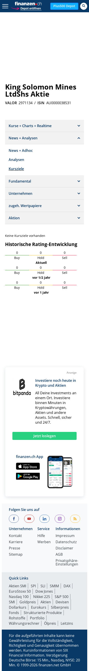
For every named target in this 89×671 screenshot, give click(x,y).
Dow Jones (44, 591)
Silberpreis (60, 607)
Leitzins (67, 623)
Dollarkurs (17, 607)
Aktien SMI (17, 586)
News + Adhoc (21, 150)
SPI (33, 586)
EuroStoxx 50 (20, 591)
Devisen (62, 602)
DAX (67, 586)
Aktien (46, 602)
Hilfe (41, 536)
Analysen (16, 159)
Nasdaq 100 (19, 596)
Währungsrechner (24, 623)
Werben (44, 542)
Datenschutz (66, 542)
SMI (12, 602)
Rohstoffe (17, 618)
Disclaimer (64, 548)
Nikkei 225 (41, 596)
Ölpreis (50, 623)
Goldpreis (27, 602)
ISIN (40, 103)
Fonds (14, 612)
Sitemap (16, 555)
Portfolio (37, 618)
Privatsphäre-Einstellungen (67, 563)
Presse (14, 548)
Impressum (65, 536)
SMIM (54, 586)
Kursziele (16, 168)
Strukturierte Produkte (43, 612)
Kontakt (15, 536)
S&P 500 (61, 596)
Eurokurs (38, 607)
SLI (43, 586)
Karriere (16, 542)
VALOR (11, 103)
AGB (59, 555)
